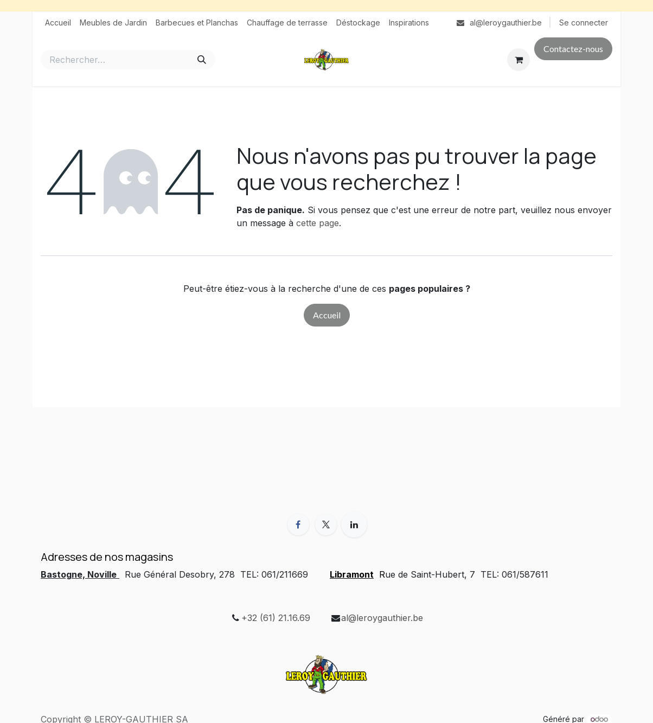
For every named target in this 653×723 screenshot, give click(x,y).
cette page (317, 222)
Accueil (327, 315)
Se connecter (583, 22)
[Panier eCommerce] (518, 59)
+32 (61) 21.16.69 (275, 617)
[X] (326, 524)
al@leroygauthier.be (382, 617)
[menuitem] (58, 22)
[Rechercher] (201, 59)
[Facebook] (298, 524)
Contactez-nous (573, 48)
